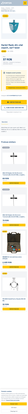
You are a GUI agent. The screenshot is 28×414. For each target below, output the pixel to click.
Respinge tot (14, 411)
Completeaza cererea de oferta (16, 87)
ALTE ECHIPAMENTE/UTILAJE (14, 95)
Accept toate (14, 404)
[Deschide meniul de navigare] (25, 3)
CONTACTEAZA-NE (14, 102)
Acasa (2, 8)
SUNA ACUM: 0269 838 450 (14, 108)
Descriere (4, 122)
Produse (8, 8)
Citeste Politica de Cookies (12, 400)
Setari (14, 407)
